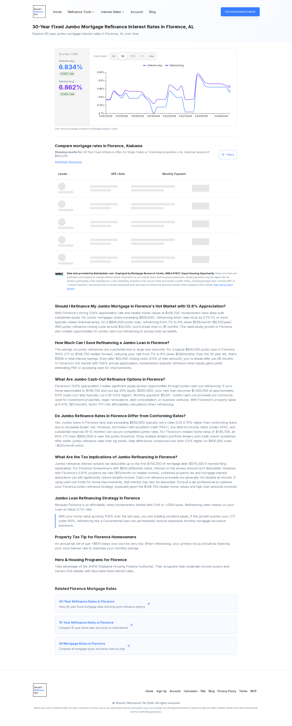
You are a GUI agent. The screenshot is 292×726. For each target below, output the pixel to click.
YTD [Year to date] (132, 56)
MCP (253, 691)
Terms (243, 691)
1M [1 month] (122, 56)
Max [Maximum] (151, 56)
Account (137, 12)
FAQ (203, 691)
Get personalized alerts (240, 11)
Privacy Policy (227, 691)
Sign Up (161, 691)
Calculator (190, 691)
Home (57, 12)
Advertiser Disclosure (68, 162)
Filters (227, 155)
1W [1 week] (113, 56)
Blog (152, 12)
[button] (152, 65)
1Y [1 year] (142, 56)
